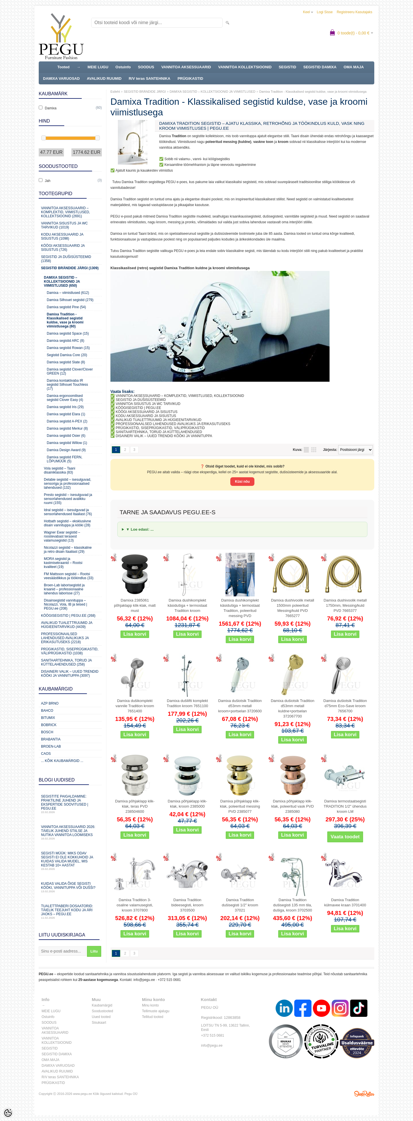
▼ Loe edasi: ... (140, 529)
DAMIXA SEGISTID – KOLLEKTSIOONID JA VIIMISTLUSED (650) (62, 282)
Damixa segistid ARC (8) (65, 341)
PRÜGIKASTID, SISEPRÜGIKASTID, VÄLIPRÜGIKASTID (160, 428)
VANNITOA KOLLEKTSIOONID (245, 67)
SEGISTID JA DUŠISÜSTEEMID (141, 400)
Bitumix (48, 718)
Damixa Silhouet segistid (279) (70, 300)
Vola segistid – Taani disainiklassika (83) (59, 470)
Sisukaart (99, 1023)
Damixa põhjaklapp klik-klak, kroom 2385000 (187, 803)
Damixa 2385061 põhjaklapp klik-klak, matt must (134, 605)
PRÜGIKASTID (190, 78)
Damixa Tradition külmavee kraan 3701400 (345, 902)
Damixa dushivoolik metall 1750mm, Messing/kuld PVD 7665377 (345, 605)
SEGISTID (287, 67)
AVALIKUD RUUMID (104, 78)
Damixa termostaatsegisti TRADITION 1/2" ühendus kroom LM (345, 806)
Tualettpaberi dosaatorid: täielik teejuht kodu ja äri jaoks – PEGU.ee (70, 911)
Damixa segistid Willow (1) (67, 443)
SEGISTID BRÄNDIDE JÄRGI (145, 91)
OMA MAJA (354, 67)
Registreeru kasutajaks (354, 12)
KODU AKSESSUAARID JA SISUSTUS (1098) (62, 236)
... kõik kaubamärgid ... (62, 761)
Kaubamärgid (102, 1005)
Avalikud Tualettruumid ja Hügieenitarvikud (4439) (66, 625)
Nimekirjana (306, 449)
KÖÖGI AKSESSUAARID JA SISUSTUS (146, 412)
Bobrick (49, 725)
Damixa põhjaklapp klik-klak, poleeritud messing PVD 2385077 (240, 806)
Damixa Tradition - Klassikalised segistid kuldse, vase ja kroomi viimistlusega (313, 91)
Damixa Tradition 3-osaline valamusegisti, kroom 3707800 (134, 905)
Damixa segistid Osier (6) (66, 436)
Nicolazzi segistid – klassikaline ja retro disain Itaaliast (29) (68, 550)
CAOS (46, 754)
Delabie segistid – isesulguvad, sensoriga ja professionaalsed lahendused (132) (67, 484)
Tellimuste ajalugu (155, 1011)
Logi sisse (325, 12)
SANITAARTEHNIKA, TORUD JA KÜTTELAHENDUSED (159, 432)
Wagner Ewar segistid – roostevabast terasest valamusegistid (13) (62, 536)
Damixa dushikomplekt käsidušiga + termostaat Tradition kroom (187, 605)
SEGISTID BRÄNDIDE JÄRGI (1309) (70, 268)
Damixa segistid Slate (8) (66, 362)
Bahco (47, 711)
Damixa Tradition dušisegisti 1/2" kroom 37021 (240, 905)
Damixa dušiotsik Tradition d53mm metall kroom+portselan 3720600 (240, 706)
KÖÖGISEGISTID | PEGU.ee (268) (68, 616)
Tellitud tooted (152, 1017)
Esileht (115, 91)
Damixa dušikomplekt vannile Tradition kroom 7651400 (135, 706)
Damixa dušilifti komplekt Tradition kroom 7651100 (187, 703)
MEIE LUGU (97, 67)
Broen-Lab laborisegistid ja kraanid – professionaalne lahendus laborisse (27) (64, 589)
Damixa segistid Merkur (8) (67, 428)
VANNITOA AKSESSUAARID (186, 67)
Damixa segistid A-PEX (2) (67, 421)
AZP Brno (50, 703)
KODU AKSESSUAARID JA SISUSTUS (146, 416)
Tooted (63, 67)
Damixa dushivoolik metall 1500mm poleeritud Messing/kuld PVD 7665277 (292, 608)
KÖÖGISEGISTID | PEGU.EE (138, 408)
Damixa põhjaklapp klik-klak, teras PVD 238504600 (134, 806)
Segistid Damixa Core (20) (67, 355)
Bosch (47, 732)
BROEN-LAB (51, 746)
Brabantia (51, 739)
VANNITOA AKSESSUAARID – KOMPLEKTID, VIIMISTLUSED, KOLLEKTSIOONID (180, 396)
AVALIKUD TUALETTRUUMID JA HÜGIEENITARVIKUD (159, 420)
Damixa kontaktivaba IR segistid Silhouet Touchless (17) (67, 385)
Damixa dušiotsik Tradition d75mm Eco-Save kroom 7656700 (345, 706)
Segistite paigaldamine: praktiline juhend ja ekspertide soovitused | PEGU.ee (70, 804)
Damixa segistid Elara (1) (66, 414)
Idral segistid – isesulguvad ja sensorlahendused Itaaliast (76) (68, 512)
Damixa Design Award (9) (66, 450)
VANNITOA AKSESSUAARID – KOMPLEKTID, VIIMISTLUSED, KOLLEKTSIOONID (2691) (65, 212)
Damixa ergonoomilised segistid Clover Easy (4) (65, 398)
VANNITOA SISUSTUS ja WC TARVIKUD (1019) (64, 225)
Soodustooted (102, 1011)
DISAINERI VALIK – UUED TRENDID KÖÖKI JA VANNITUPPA (164, 436)
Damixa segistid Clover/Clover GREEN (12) (70, 371)
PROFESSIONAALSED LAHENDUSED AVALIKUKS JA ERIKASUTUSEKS (173, 424)
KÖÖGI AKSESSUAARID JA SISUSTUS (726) (63, 248)
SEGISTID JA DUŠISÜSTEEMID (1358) (66, 259)
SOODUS (146, 67)
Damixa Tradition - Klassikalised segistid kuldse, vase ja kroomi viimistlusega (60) (65, 320)
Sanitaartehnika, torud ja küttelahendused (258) (66, 662)
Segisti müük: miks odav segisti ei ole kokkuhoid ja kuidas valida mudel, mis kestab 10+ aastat (70, 860)
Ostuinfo (123, 67)
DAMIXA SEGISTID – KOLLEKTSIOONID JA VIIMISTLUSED (212, 91)
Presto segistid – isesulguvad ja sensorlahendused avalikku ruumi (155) (68, 499)
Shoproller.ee (364, 1094)
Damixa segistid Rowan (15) (68, 348)
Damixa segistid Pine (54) (66, 307)
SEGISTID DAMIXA (320, 67)
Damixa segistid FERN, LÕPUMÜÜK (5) (64, 459)
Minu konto (150, 1005)
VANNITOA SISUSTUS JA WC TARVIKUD (148, 404)
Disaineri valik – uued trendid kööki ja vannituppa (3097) (69, 674)
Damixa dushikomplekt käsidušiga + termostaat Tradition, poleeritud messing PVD (240, 608)
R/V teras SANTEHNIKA (149, 78)
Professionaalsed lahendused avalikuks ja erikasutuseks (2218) (65, 638)
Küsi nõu (242, 482)
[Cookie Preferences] (8, 1113)
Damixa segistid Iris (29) (65, 407)
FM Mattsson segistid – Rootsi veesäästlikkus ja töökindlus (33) (68, 576)
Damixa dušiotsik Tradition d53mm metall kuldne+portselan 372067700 (292, 708)
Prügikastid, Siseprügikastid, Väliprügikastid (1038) (69, 651)
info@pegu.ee (144, 980)
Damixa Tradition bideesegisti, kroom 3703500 (187, 905)
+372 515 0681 (169, 980)
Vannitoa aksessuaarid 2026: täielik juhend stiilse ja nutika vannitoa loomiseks (70, 832)
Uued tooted (101, 1017)
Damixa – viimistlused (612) (68, 293)
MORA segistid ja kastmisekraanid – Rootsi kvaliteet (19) (63, 563)
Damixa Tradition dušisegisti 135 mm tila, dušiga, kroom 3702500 (292, 905)
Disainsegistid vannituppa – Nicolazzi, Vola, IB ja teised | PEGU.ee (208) (65, 604)
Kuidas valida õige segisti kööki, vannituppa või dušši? (70, 887)
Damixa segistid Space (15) (68, 333)
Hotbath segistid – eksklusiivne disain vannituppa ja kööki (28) (67, 523)
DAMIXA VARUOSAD (61, 78)
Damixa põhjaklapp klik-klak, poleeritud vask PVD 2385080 (292, 806)
